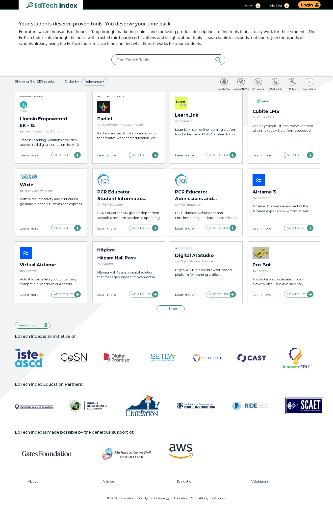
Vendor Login (29, 325)
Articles (108, 481)
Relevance (93, 82)
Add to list (63, 155)
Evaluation (185, 481)
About (33, 481)
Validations (260, 481)
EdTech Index (55, 5)
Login (307, 5)
